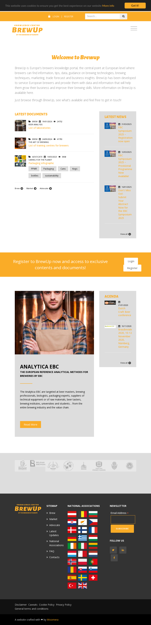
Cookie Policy (46, 604)
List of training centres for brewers (49, 145)
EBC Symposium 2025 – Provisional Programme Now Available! (125, 166)
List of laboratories (40, 127)
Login (56, 16)
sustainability (51, 175)
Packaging (48, 168)
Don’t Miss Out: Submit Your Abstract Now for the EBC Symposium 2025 (125, 204)
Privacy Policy (63, 604)
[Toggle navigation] (134, 28)
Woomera (52, 619)
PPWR (34, 168)
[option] (22, 466)
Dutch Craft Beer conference (124, 312)
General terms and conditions (31, 608)
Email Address (120, 513)
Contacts (54, 557)
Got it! (135, 5)
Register (68, 16)
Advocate (46, 188)
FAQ (51, 551)
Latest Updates (54, 533)
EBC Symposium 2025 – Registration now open (125, 134)
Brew (19, 188)
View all (125, 234)
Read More (30, 424)
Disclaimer (21, 604)
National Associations (56, 543)
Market (31, 188)
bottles (34, 175)
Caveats (32, 604)
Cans (63, 168)
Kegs (74, 168)
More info (108, 6)
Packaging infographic (41, 163)
